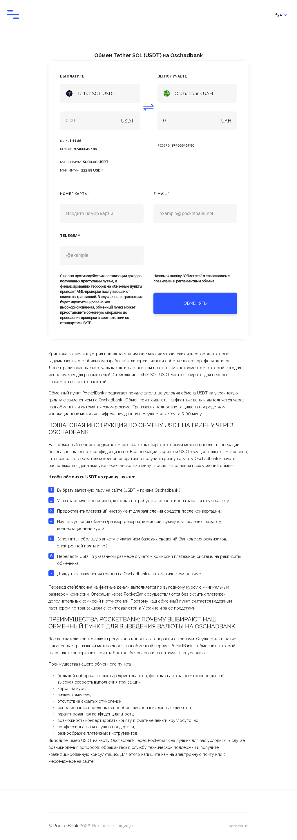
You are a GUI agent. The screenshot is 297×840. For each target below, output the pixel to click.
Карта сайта (237, 826)
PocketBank (66, 826)
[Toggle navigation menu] (13, 14)
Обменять (195, 303)
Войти (280, 14)
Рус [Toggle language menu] (257, 14)
